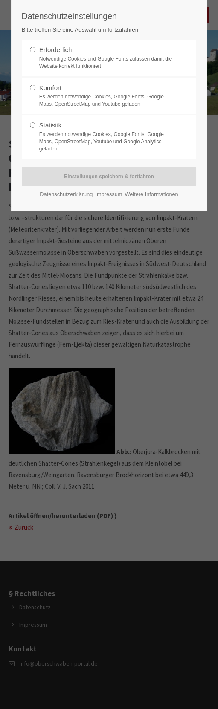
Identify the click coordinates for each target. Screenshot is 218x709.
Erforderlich (105, 58)
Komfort (105, 96)
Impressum (108, 194)
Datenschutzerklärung (66, 194)
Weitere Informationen (151, 194)
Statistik (105, 137)
